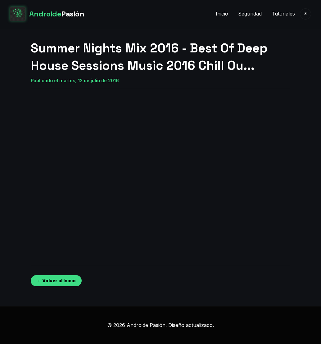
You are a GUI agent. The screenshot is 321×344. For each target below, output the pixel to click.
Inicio (222, 14)
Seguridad (250, 14)
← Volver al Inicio (56, 280)
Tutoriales (283, 14)
